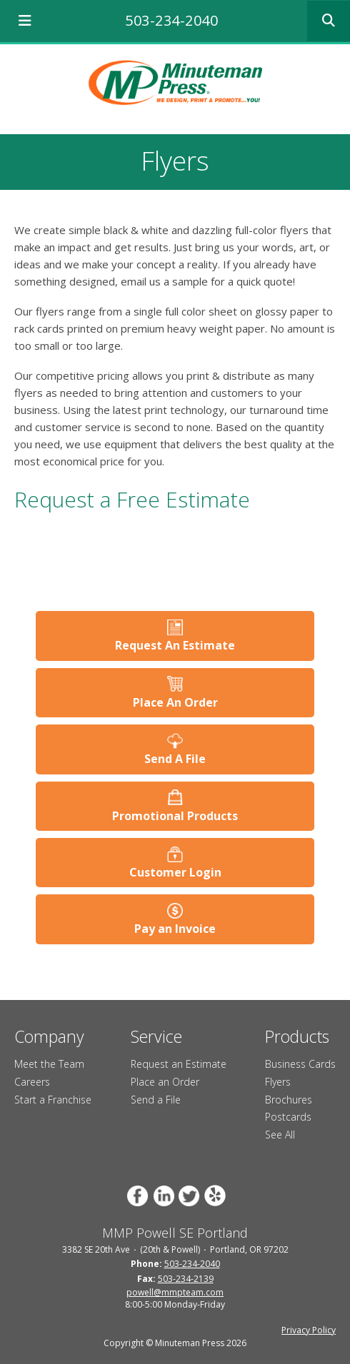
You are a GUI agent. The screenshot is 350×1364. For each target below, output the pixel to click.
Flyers (278, 1081)
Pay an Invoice (175, 928)
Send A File (175, 759)
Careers (32, 1081)
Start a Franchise (52, 1099)
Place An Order (175, 702)
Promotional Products (175, 816)
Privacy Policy (308, 1330)
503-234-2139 (186, 1279)
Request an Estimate (178, 1064)
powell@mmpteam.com (175, 1292)
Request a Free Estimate (132, 499)
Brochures (288, 1099)
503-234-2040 (171, 20)
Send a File (156, 1099)
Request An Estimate (175, 645)
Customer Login (175, 872)
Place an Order (165, 1081)
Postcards (288, 1116)
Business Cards (300, 1064)
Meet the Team (49, 1064)
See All (280, 1134)
